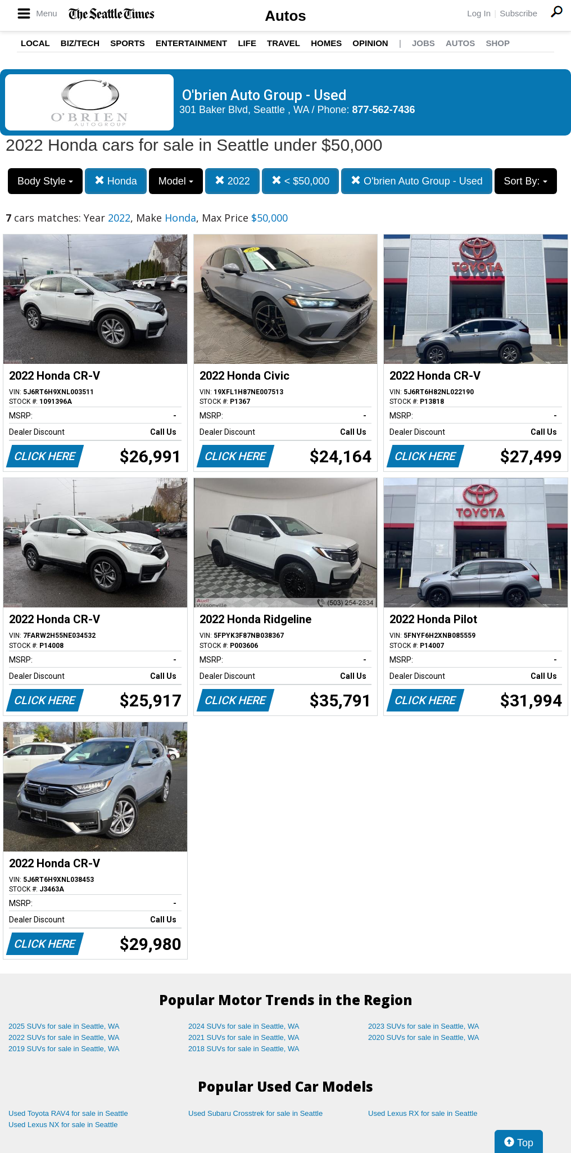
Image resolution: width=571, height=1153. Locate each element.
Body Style (45, 181)
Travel (283, 43)
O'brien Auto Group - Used (417, 181)
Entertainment (191, 43)
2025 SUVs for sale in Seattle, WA (64, 1026)
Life (247, 43)
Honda (115, 181)
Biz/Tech (80, 43)
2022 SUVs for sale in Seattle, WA (64, 1037)
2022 (232, 181)
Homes (326, 43)
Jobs (423, 43)
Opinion (370, 43)
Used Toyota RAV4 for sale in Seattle (68, 1113)
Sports (127, 43)
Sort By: (525, 181)
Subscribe (518, 13)
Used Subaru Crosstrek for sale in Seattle (255, 1113)
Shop (498, 43)
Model (175, 181)
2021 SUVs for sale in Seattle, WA (244, 1037)
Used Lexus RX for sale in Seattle (422, 1113)
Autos (285, 15)
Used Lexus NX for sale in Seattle (62, 1124)
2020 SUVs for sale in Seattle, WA (423, 1037)
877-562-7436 (383, 109)
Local (35, 43)
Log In (479, 13)
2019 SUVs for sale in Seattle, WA (64, 1048)
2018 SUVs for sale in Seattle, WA (244, 1048)
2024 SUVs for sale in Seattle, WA (244, 1026)
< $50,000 (300, 181)
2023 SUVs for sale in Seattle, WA (423, 1026)
